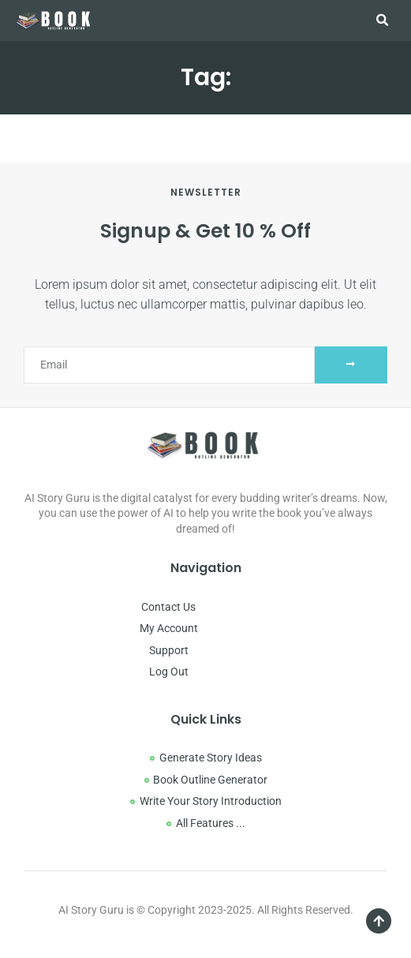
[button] (382, 20)
